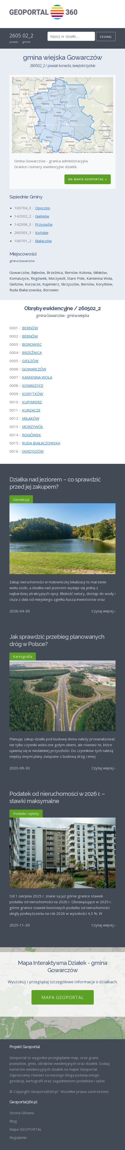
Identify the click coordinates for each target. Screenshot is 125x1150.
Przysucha (43, 224)
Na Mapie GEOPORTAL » (87, 179)
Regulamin (18, 1137)
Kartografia (22, 656)
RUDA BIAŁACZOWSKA (41, 443)
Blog (13, 1121)
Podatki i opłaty (26, 813)
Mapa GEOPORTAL (62, 997)
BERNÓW (30, 327)
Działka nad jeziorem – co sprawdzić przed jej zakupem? (55, 483)
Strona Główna (21, 1112)
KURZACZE (31, 410)
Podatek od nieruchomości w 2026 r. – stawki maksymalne (57, 797)
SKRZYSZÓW (33, 451)
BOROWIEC (32, 344)
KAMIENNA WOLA (37, 377)
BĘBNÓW (30, 336)
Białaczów (43, 240)
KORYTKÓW (32, 393)
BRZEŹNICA (32, 352)
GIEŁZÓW (30, 360)
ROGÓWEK (31, 434)
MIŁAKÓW (30, 418)
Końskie (41, 232)
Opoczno (42, 207)
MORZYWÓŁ (32, 426)
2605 (15, 35)
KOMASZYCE (32, 385)
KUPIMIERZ (32, 401)
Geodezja (21, 499)
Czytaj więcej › (104, 611)
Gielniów (42, 216)
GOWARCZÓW (34, 369)
